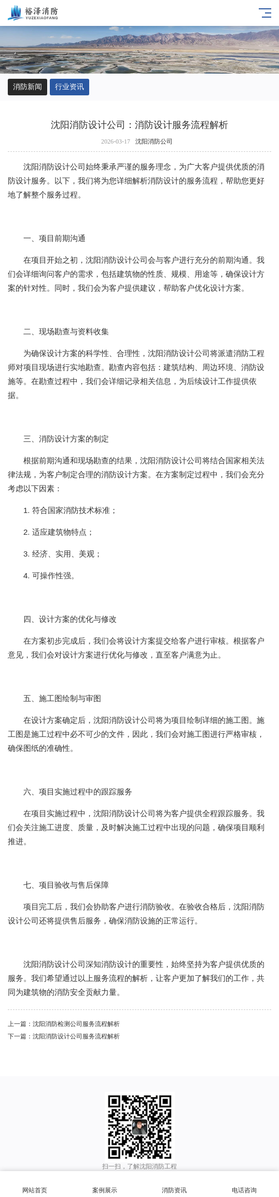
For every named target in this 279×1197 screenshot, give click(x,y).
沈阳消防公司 (154, 141)
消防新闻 (27, 87)
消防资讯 (175, 1184)
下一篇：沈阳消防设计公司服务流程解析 (64, 1036)
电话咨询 (245, 1184)
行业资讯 (69, 87)
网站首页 (35, 1184)
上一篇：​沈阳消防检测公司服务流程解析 (64, 1024)
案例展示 (105, 1184)
